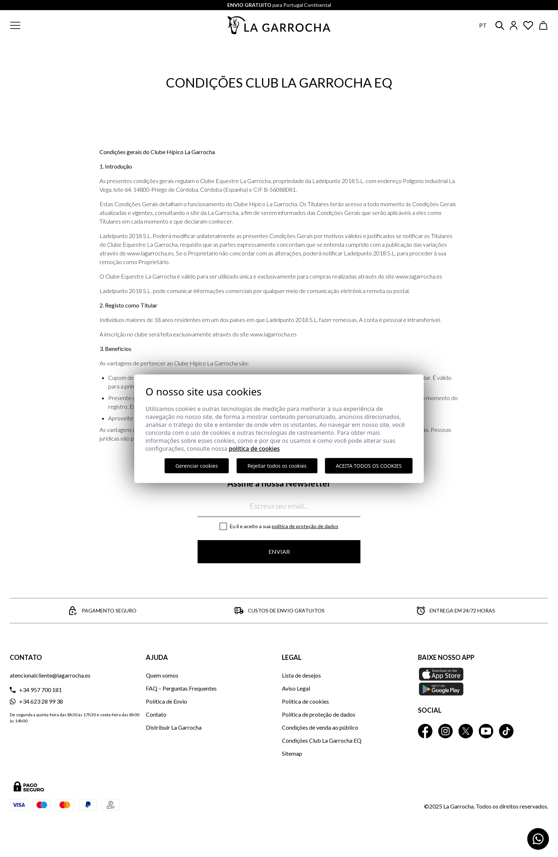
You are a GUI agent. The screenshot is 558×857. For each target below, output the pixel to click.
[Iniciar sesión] (513, 25)
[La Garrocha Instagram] (445, 731)
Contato (156, 714)
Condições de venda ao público (320, 727)
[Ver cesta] (543, 25)
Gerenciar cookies (197, 465)
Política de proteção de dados (305, 526)
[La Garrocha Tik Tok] (506, 731)
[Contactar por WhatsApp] (538, 838)
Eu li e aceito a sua (284, 526)
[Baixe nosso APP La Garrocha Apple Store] (483, 681)
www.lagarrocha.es (419, 276)
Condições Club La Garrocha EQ (322, 740)
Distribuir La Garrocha (174, 727)
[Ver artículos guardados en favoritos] (528, 25)
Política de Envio (166, 701)
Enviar (279, 551)
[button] (59, 25)
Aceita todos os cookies (369, 465)
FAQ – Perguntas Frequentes (181, 688)
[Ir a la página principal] (279, 25)
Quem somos (162, 675)
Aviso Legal (296, 688)
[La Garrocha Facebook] (425, 731)
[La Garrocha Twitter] (465, 731)
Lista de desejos (301, 675)
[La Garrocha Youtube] (486, 731)
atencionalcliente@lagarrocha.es (50, 675)
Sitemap (292, 753)
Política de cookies (305, 701)
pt (483, 25)
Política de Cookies (254, 449)
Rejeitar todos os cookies (277, 465)
